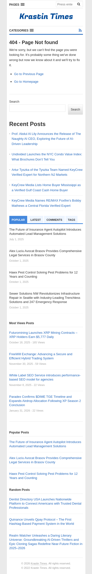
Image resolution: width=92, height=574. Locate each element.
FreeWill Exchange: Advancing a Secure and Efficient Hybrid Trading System (40, 356)
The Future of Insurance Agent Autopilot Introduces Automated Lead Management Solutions (45, 444)
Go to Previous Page (29, 74)
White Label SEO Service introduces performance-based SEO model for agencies (45, 377)
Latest (35, 219)
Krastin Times (39, 563)
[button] (17, 4)
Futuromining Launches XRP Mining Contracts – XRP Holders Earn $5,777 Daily (43, 335)
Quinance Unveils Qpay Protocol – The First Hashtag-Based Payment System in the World (41, 522)
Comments (54, 219)
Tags (71, 219)
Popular (18, 219)
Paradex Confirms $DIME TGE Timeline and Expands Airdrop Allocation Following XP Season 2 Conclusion (45, 401)
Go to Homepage (26, 81)
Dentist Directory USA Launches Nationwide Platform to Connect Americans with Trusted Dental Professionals (45, 503)
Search (14, 101)
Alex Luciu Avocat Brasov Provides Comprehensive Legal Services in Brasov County (45, 460)
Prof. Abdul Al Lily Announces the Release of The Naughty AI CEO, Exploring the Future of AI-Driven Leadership (46, 139)
